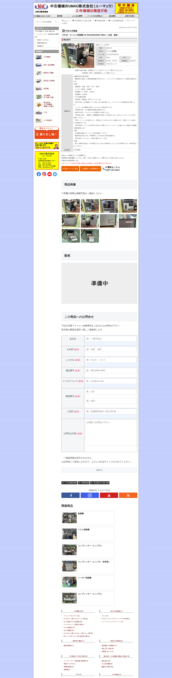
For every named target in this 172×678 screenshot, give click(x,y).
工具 (78, 632)
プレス (105, 574)
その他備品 (116, 632)
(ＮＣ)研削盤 (69, 585)
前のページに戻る (72, 169)
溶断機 (67, 628)
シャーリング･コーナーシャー (112, 579)
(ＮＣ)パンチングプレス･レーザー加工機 (116, 577)
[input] (47, 22)
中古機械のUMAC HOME (56, 655)
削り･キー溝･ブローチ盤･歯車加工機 (76, 594)
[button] (56, 21)
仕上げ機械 (69, 588)
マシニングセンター (72, 574)
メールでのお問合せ (88, 655)
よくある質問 (74, 655)
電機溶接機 (84, 487)
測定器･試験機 (116, 599)
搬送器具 (106, 619)
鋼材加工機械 (78, 599)
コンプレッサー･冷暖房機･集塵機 (76, 619)
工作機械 (78, 569)
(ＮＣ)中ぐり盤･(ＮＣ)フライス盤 (76, 577)
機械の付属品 (107, 625)
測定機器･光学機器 (109, 604)
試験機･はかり (107, 609)
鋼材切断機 (69, 604)
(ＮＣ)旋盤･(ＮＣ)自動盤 (73, 579)
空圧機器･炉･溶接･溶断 (100, 487)
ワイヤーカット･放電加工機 (74, 582)
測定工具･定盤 (108, 606)
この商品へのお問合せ (98, 169)
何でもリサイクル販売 (110, 637)
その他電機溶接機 (69, 487)
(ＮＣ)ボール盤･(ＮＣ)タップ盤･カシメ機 (78, 591)
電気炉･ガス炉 (69, 622)
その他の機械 (107, 622)
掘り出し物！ (47, 132)
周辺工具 (68, 640)
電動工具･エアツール (72, 637)
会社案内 (102, 655)
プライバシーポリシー (116, 655)
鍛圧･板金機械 (116, 569)
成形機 (100, 658)
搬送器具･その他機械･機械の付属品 (116, 614)
